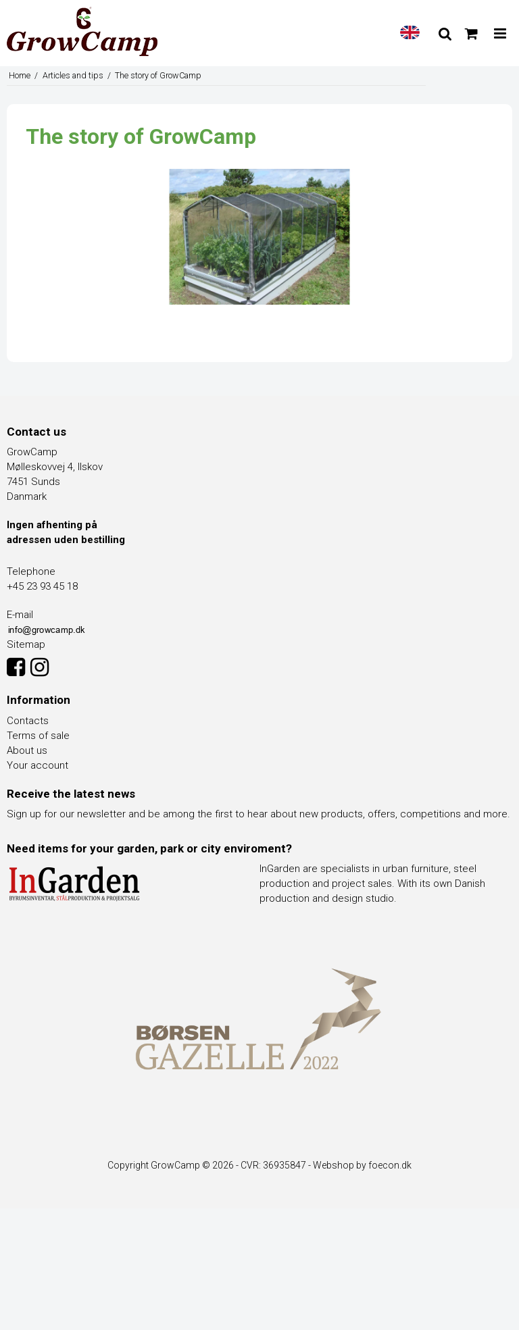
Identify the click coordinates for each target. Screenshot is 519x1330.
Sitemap (26, 644)
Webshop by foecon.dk (362, 1165)
